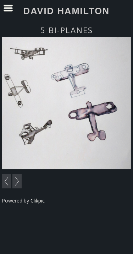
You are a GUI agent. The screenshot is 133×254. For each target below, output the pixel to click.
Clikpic (38, 200)
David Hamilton (66, 11)
